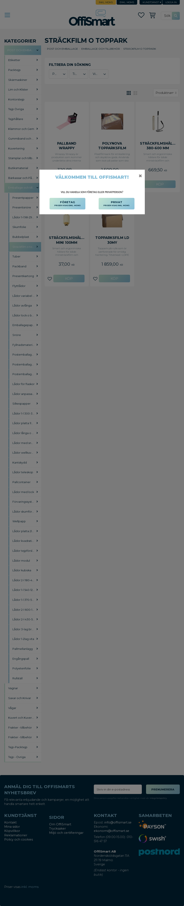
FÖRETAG (67, 203)
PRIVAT (116, 203)
